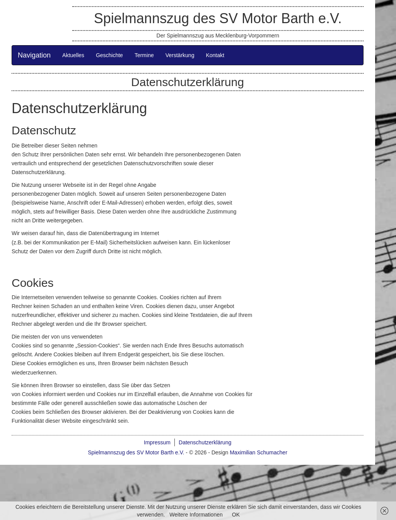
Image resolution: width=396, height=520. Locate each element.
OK (236, 515)
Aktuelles (73, 55)
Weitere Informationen (195, 515)
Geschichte (109, 55)
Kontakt (215, 55)
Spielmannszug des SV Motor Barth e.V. (218, 18)
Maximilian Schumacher (258, 452)
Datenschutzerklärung (205, 442)
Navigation (34, 55)
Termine (144, 55)
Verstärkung (180, 55)
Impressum (157, 442)
